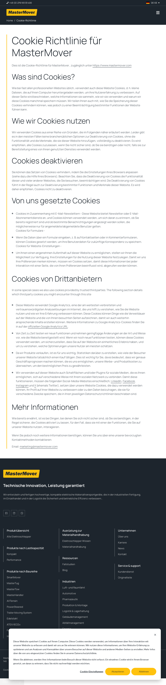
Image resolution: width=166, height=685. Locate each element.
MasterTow (13, 589)
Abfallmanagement (73, 623)
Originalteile (125, 577)
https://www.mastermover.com (112, 65)
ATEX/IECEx (13, 624)
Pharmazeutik (70, 599)
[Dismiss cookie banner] (155, 635)
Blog (64, 570)
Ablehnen (144, 671)
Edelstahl (12, 618)
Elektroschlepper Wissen (76, 541)
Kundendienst (126, 571)
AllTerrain (12, 601)
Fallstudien (68, 564)
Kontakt (122, 554)
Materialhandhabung (74, 546)
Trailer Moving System (19, 612)
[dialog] (85, 654)
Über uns (123, 536)
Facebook (129, 381)
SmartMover (14, 577)
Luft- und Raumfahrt (73, 587)
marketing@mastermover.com (39, 446)
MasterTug (13, 583)
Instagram (22, 385)
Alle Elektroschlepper (19, 536)
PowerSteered (15, 607)
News (121, 548)
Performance (14, 560)
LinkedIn (116, 381)
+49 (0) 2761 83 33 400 (20, 3)
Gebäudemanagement (75, 617)
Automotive (69, 593)
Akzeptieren (118, 671)
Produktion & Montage (75, 605)
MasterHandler (15, 595)
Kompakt (12, 554)
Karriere (122, 542)
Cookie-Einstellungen (91, 671)
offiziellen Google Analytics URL (48, 326)
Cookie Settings (12, 681)
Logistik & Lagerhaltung (75, 611)
